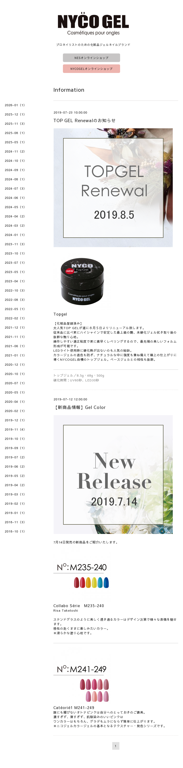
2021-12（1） (16, 327)
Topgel (60, 314)
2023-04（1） (16, 281)
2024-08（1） (16, 179)
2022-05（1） (16, 309)
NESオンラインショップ (92, 58)
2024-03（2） (16, 225)
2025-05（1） (16, 142)
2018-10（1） (16, 531)
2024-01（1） (16, 235)
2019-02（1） (16, 503)
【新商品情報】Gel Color (79, 407)
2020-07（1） (16, 383)
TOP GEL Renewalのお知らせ (84, 120)
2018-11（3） (16, 522)
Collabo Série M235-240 (78, 605)
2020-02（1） (16, 411)
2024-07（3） (16, 188)
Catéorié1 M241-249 (73, 707)
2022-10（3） (16, 290)
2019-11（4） (16, 429)
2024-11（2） (16, 151)
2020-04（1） (16, 401)
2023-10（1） (16, 253)
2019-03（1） (16, 494)
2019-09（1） (16, 448)
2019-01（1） (16, 513)
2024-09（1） (16, 170)
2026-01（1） (16, 105)
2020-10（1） (16, 374)
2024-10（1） (16, 160)
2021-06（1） (16, 346)
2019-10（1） (16, 439)
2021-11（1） (16, 337)
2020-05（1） (16, 392)
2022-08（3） (16, 300)
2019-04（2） (16, 485)
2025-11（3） (16, 123)
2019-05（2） (16, 476)
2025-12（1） (16, 114)
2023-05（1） (16, 272)
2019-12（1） (16, 420)
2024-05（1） (16, 207)
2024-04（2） (16, 216)
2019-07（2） (16, 457)
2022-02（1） (16, 318)
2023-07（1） (16, 262)
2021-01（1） (16, 355)
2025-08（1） (16, 133)
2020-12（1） (16, 364)
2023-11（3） (16, 244)
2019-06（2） (16, 466)
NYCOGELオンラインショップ (92, 69)
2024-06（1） (16, 198)
